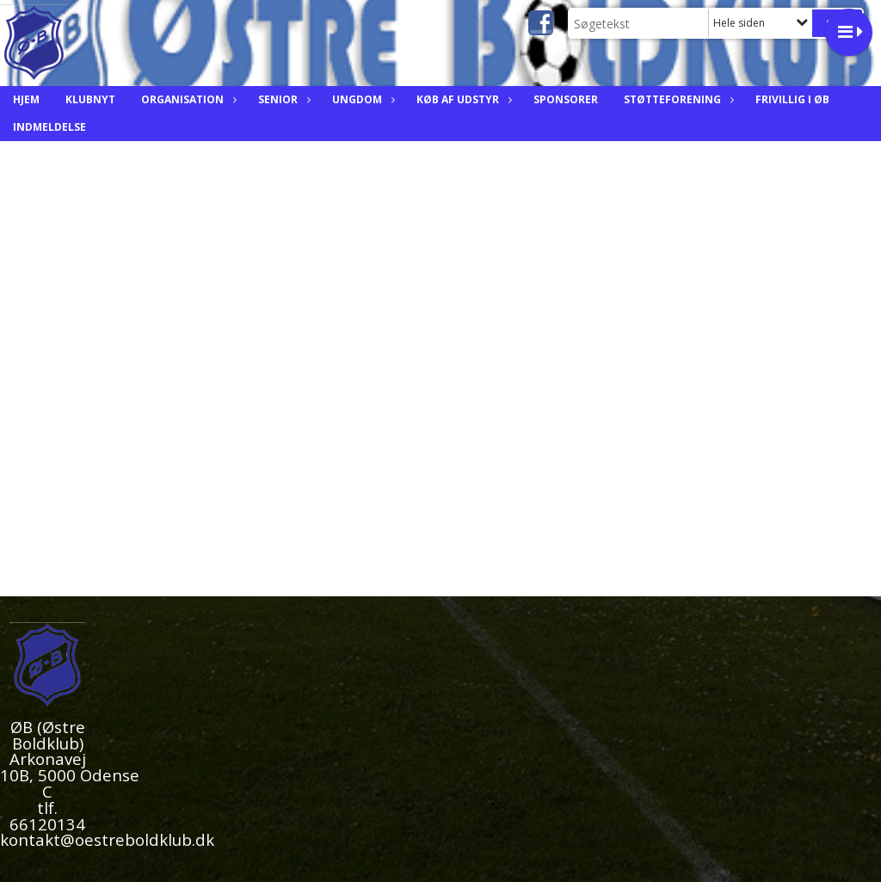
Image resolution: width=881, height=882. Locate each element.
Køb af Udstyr (462, 99)
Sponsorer (565, 99)
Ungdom (361, 99)
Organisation (186, 99)
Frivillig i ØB (792, 99)
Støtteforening (677, 99)
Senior (282, 99)
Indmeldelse (49, 127)
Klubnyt (90, 99)
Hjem (26, 99)
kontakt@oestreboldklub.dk (107, 839)
